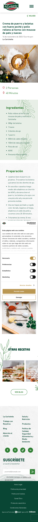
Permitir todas (19, 291)
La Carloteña (8, 416)
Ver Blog (19, 392)
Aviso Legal (18, 484)
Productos (26, 424)
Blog (5, 428)
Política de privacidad (18, 489)
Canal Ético (18, 498)
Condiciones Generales (18, 508)
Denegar (19, 297)
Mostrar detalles (26, 285)
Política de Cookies (18, 494)
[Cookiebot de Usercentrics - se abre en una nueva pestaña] (27, 223)
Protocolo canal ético (18, 503)
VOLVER (31, 16)
